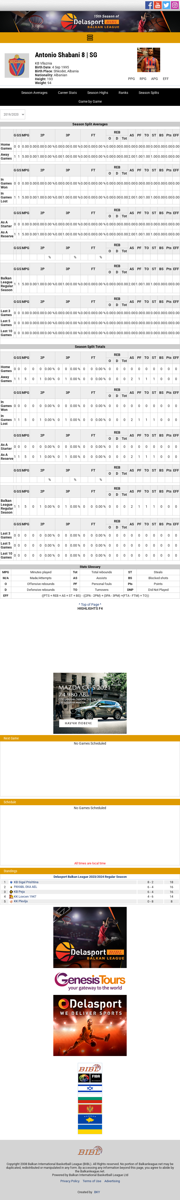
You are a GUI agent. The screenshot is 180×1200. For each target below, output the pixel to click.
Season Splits (149, 93)
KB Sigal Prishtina (26, 882)
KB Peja (19, 891)
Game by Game (90, 101)
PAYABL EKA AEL (25, 887)
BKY (97, 1192)
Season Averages (34, 93)
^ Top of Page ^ (90, 604)
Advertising (112, 1181)
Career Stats (67, 93)
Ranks (123, 93)
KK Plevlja (21, 901)
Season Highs (97, 93)
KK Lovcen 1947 (25, 896)
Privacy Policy (69, 1181)
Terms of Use (92, 1181)
